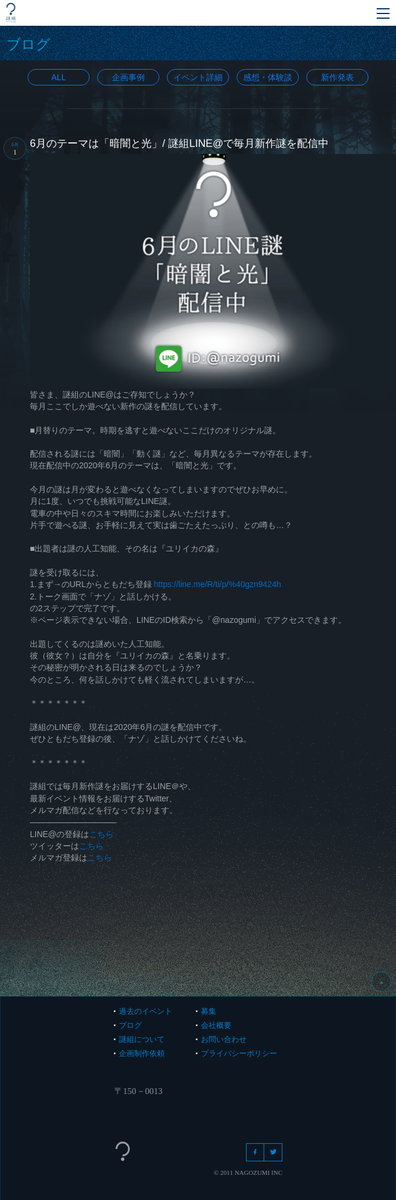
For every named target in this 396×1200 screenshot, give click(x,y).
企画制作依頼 (142, 1053)
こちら (101, 834)
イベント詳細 (198, 77)
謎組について (142, 1039)
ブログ (130, 1025)
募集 (208, 1011)
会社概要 (216, 1025)
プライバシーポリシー (239, 1053)
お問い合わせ (224, 1039)
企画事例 (128, 77)
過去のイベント (145, 1011)
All (59, 77)
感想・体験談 (267, 77)
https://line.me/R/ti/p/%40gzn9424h (217, 584)
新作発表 (337, 77)
